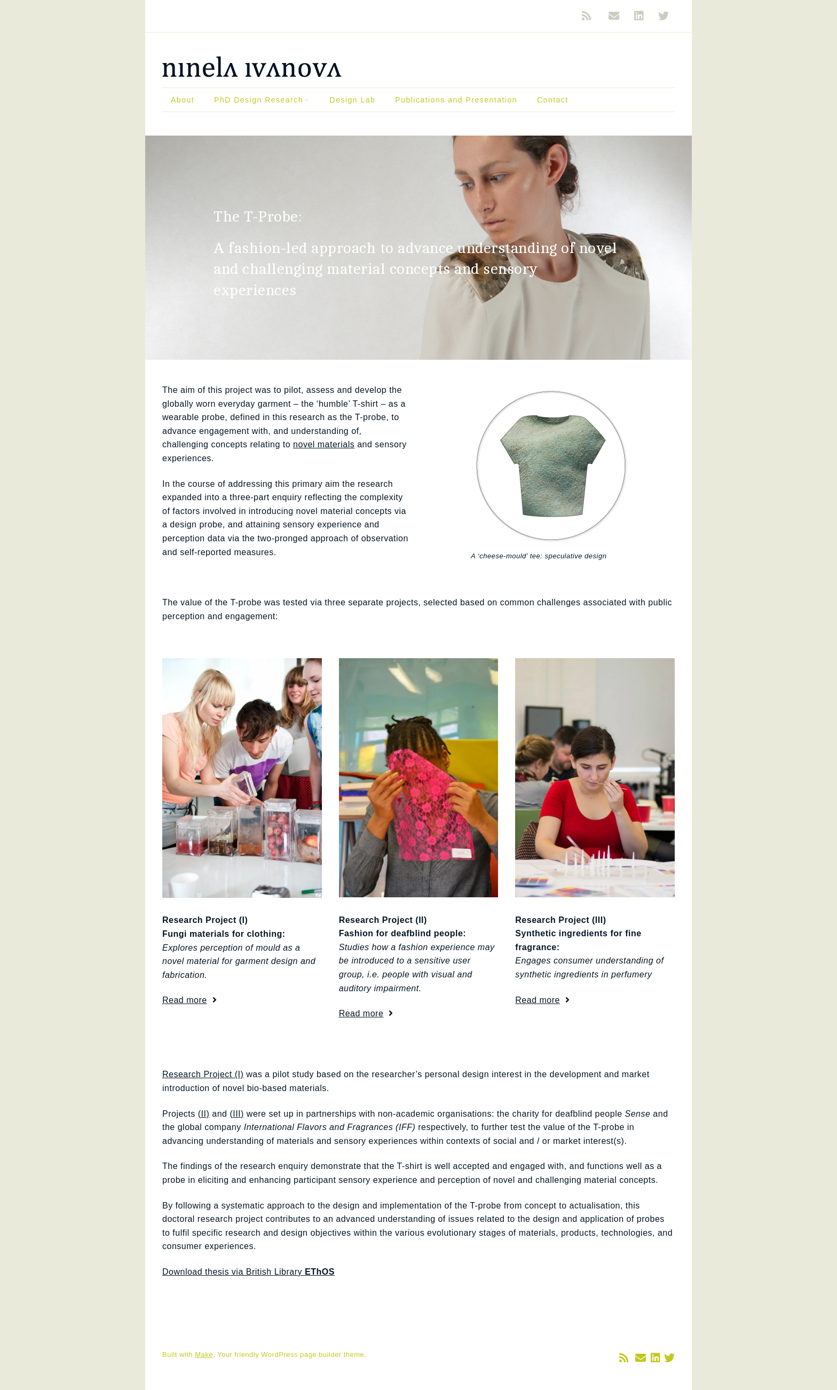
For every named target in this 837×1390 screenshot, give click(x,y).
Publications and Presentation (456, 100)
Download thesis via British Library (248, 1271)
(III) (237, 1113)
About (182, 100)
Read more (184, 1000)
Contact (552, 100)
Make (204, 1354)
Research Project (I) (202, 1074)
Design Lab (353, 100)
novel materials (323, 444)
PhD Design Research (258, 100)
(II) (204, 1113)
